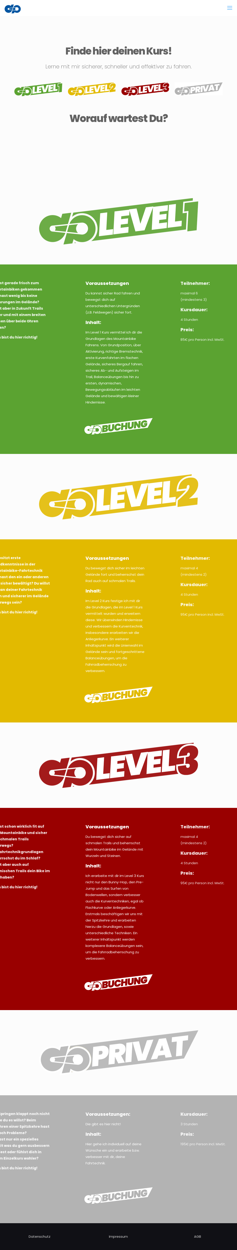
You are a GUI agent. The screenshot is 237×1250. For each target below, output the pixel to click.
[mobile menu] (230, 8)
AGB (197, 1236)
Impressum (118, 1236)
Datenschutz (39, 1236)
